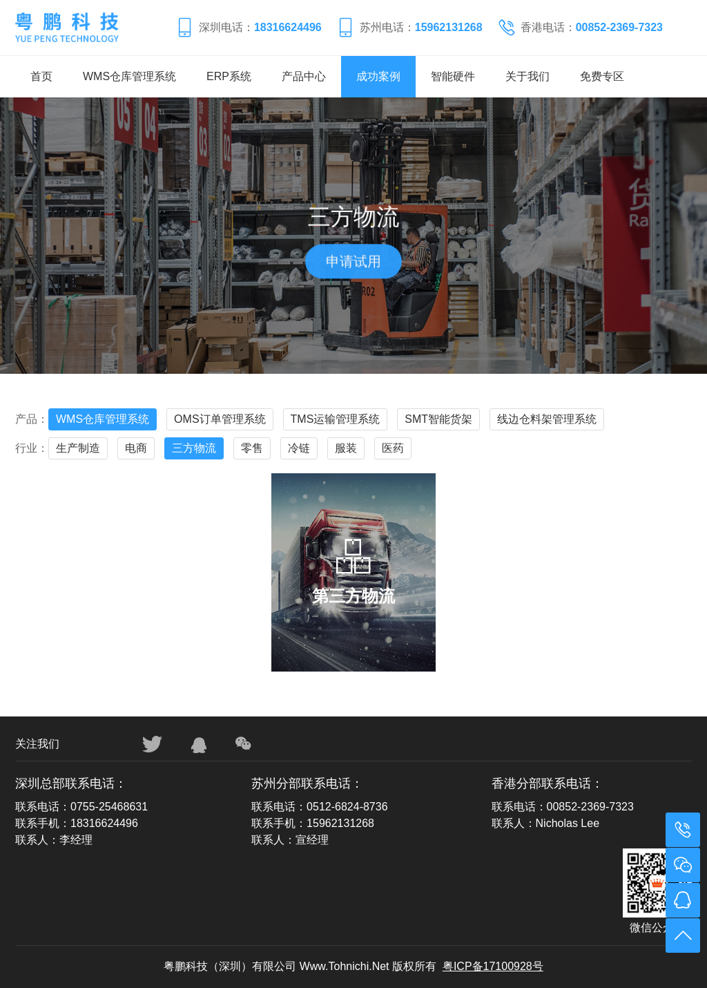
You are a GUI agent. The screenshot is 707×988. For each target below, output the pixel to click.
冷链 (299, 448)
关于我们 (527, 76)
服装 (346, 448)
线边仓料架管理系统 (547, 419)
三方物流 (194, 448)
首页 (41, 76)
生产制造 (78, 448)
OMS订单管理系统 (219, 419)
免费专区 (602, 76)
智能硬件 (453, 76)
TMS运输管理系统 (335, 419)
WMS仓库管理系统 (129, 76)
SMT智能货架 (438, 419)
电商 (136, 448)
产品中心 (304, 76)
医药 (393, 448)
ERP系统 (228, 76)
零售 (252, 448)
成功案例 (378, 76)
